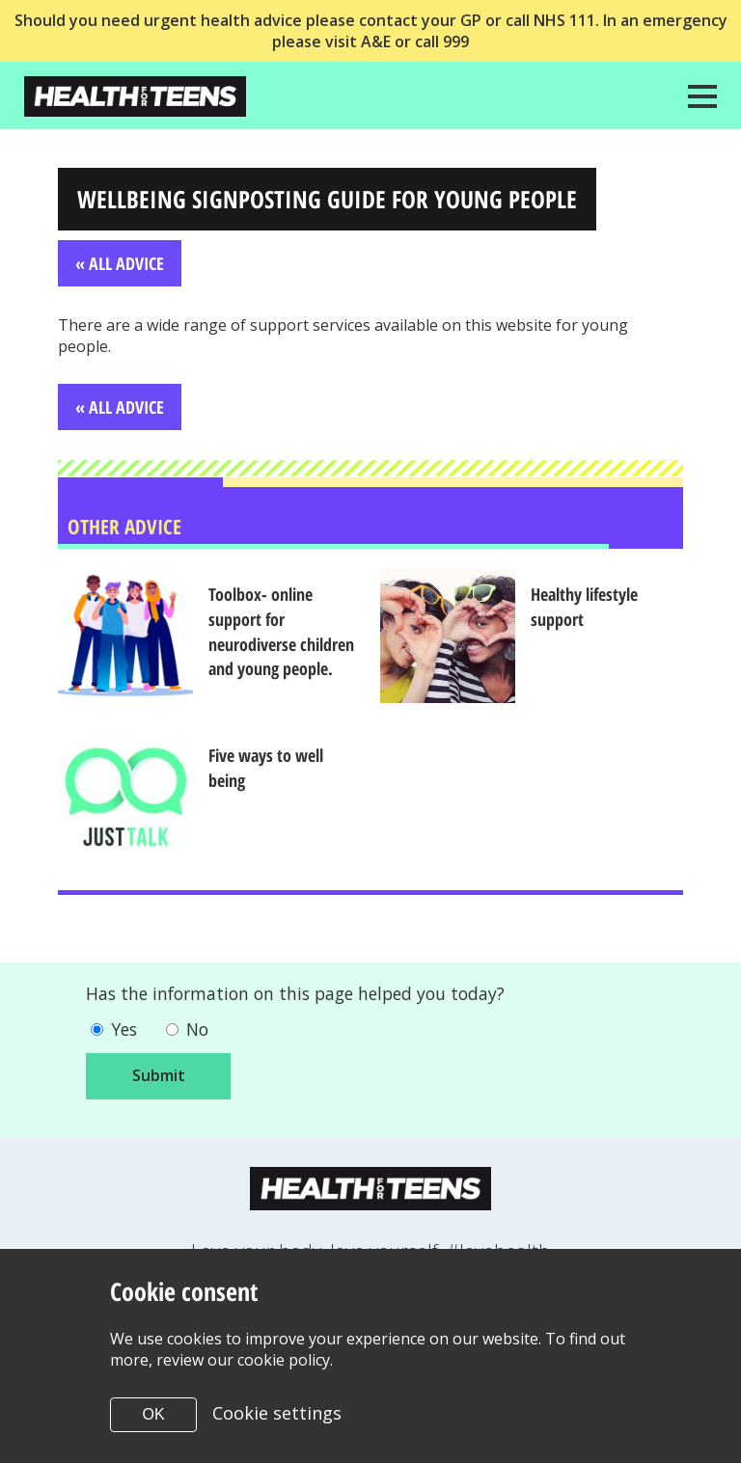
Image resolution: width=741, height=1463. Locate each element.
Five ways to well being (269, 769)
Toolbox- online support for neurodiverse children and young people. (285, 632)
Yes (125, 1031)
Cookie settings (277, 1412)
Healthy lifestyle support (588, 607)
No (200, 1031)
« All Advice (119, 263)
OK (153, 1414)
